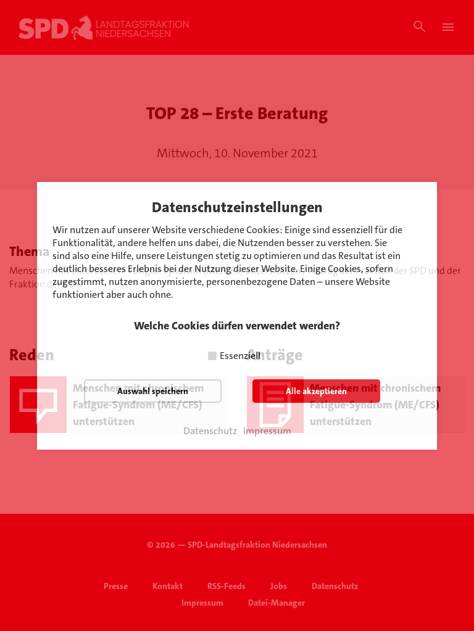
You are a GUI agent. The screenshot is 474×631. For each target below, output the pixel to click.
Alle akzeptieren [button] (316, 391)
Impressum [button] (267, 431)
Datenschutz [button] (210, 431)
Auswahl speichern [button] (152, 391)
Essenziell (240, 355)
